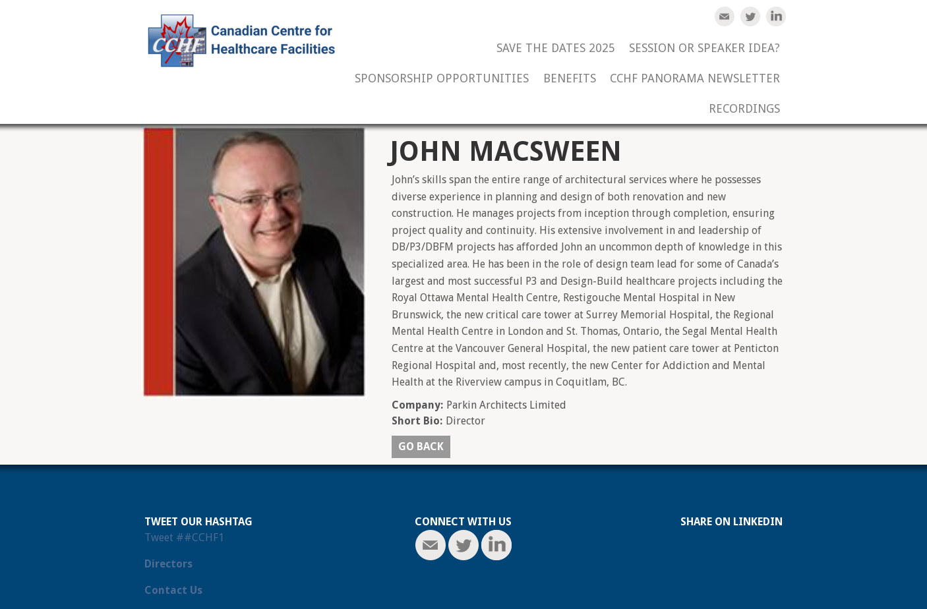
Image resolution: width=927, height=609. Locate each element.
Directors (168, 564)
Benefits (569, 78)
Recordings (744, 109)
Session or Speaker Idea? (704, 48)
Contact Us (173, 590)
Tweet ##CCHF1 (184, 537)
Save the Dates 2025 (555, 48)
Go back (421, 446)
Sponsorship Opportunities (442, 78)
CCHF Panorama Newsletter (695, 78)
